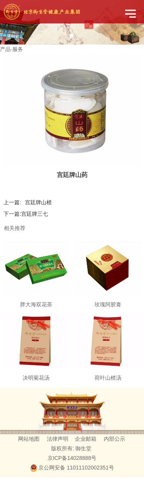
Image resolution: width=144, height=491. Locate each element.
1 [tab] (71, 36)
